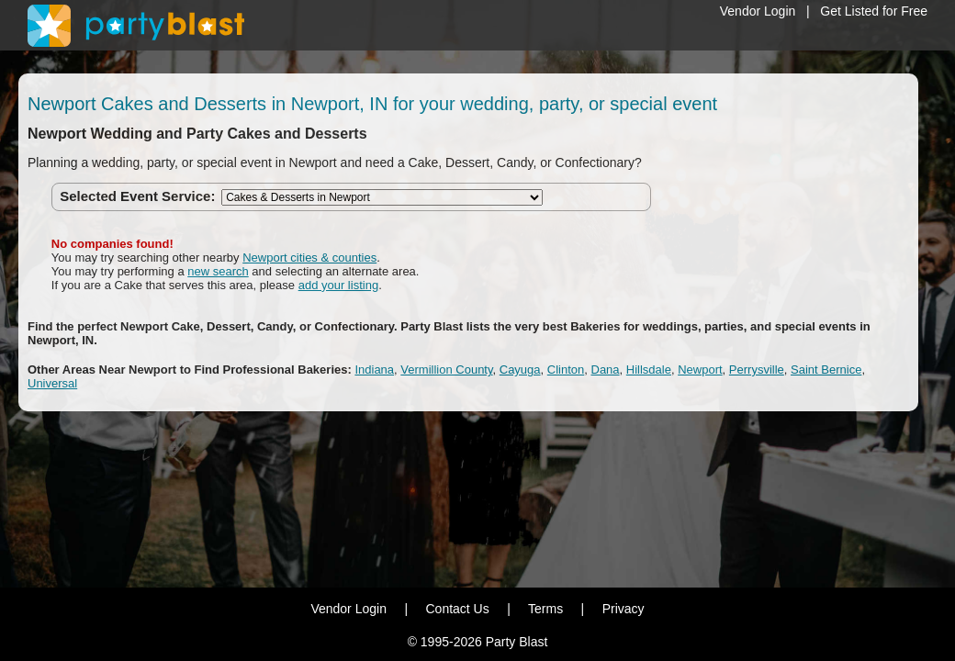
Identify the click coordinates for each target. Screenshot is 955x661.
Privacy (623, 608)
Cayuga (520, 369)
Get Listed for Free (873, 11)
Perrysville (756, 369)
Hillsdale (648, 369)
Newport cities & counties (309, 257)
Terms (545, 608)
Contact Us (457, 608)
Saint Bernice (826, 369)
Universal (52, 383)
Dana (605, 369)
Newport (700, 369)
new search (217, 271)
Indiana (374, 369)
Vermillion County (446, 369)
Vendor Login (758, 11)
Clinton (565, 369)
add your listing (338, 285)
